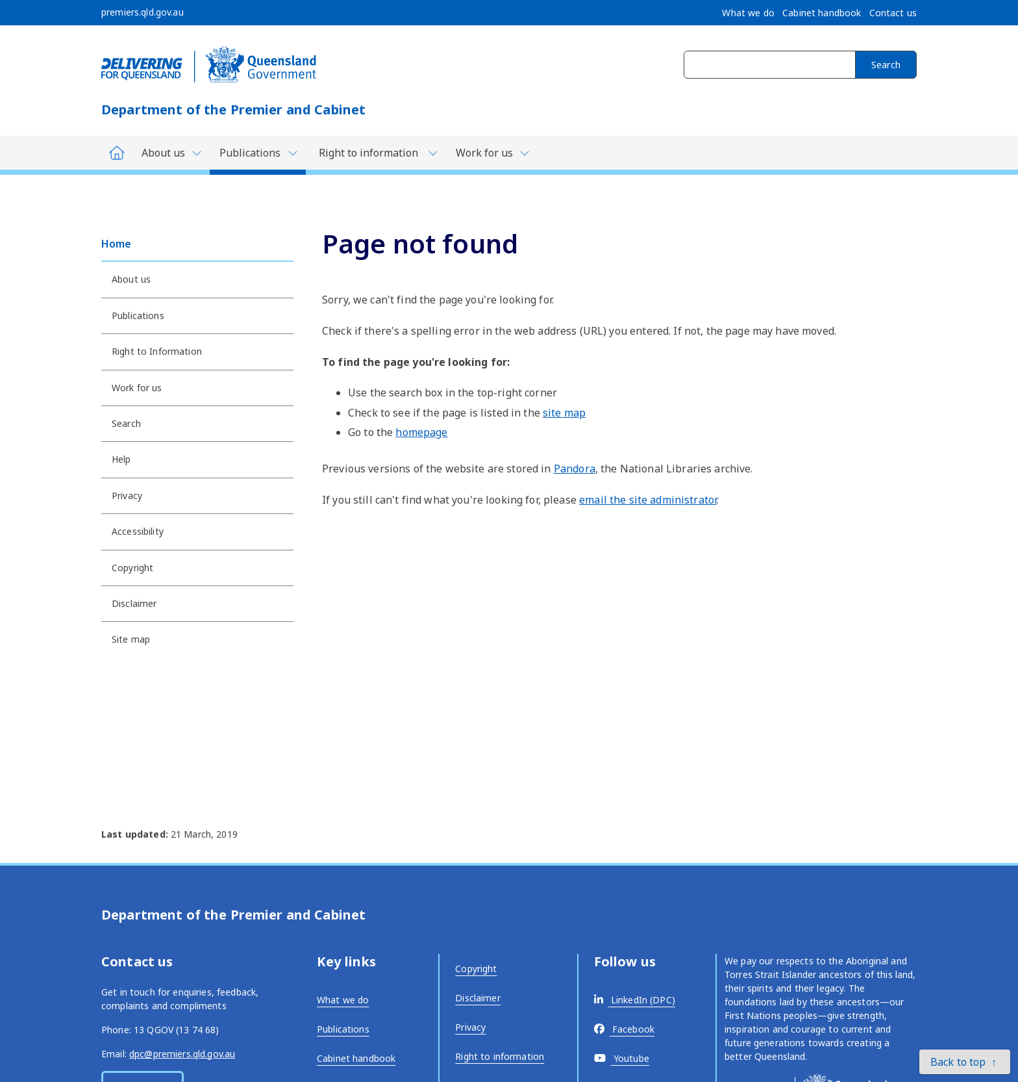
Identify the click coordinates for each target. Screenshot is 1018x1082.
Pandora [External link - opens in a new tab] (574, 468)
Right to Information (157, 351)
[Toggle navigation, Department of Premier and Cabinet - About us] (171, 153)
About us (131, 279)
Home (116, 244)
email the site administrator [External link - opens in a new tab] (648, 500)
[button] (964, 1062)
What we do (343, 1000)
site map (564, 413)
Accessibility (138, 531)
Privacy (127, 495)
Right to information (499, 1056)
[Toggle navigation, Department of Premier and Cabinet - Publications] (258, 155)
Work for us (137, 387)
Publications (138, 315)
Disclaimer (134, 603)
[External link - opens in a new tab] (634, 1000)
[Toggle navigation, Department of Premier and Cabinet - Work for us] (492, 153)
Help (121, 459)
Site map (131, 639)
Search (885, 64)
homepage (421, 432)
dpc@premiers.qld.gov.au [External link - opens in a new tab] (182, 1054)
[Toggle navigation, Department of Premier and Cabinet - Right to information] (376, 153)
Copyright (132, 567)
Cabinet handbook (356, 1058)
